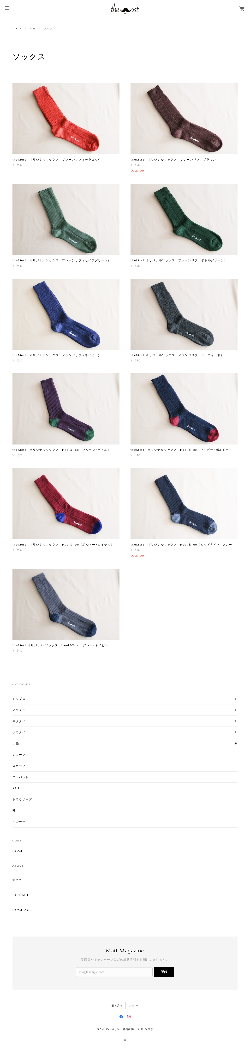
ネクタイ (18, 721)
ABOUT (18, 865)
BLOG (16, 880)
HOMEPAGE (21, 910)
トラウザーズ (22, 799)
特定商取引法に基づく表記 (138, 1029)
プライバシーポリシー (109, 1029)
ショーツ (18, 754)
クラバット (20, 777)
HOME (17, 851)
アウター (18, 710)
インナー (18, 821)
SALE (16, 788)
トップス (18, 699)
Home (17, 28)
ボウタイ (18, 732)
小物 (33, 28)
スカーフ (18, 766)
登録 (164, 972)
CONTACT (20, 895)
